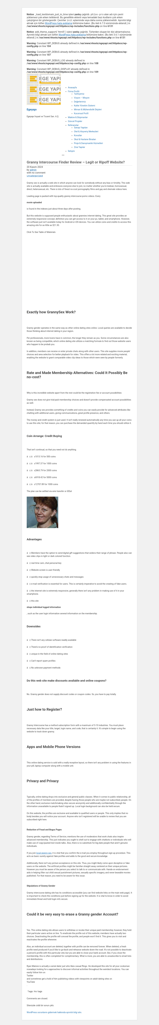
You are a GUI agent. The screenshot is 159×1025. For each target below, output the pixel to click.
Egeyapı (32, 110)
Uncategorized (35, 176)
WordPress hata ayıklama (58, 23)
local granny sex (43, 853)
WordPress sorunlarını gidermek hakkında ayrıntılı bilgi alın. (54, 1013)
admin (33, 170)
